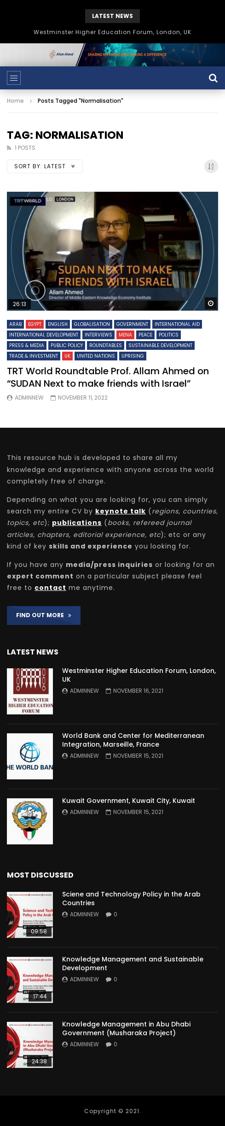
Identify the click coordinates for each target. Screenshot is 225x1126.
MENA (125, 334)
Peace (145, 334)
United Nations (96, 356)
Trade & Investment (33, 356)
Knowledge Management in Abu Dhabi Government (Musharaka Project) (126, 1029)
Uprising (132, 356)
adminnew (29, 397)
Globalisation (92, 324)
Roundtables (105, 345)
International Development (43, 334)
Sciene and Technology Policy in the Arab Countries (131, 899)
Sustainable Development (160, 345)
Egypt (34, 324)
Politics (169, 334)
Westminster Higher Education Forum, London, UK (112, 32)
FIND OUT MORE (43, 615)
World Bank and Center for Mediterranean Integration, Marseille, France (133, 740)
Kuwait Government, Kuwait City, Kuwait (128, 800)
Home (15, 101)
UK (67, 356)
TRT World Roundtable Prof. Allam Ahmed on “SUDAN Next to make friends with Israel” (108, 377)
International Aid (177, 324)
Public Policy (67, 345)
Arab (15, 324)
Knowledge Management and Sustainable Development (132, 964)
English (58, 324)
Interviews (98, 334)
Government (132, 324)
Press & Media (26, 345)
